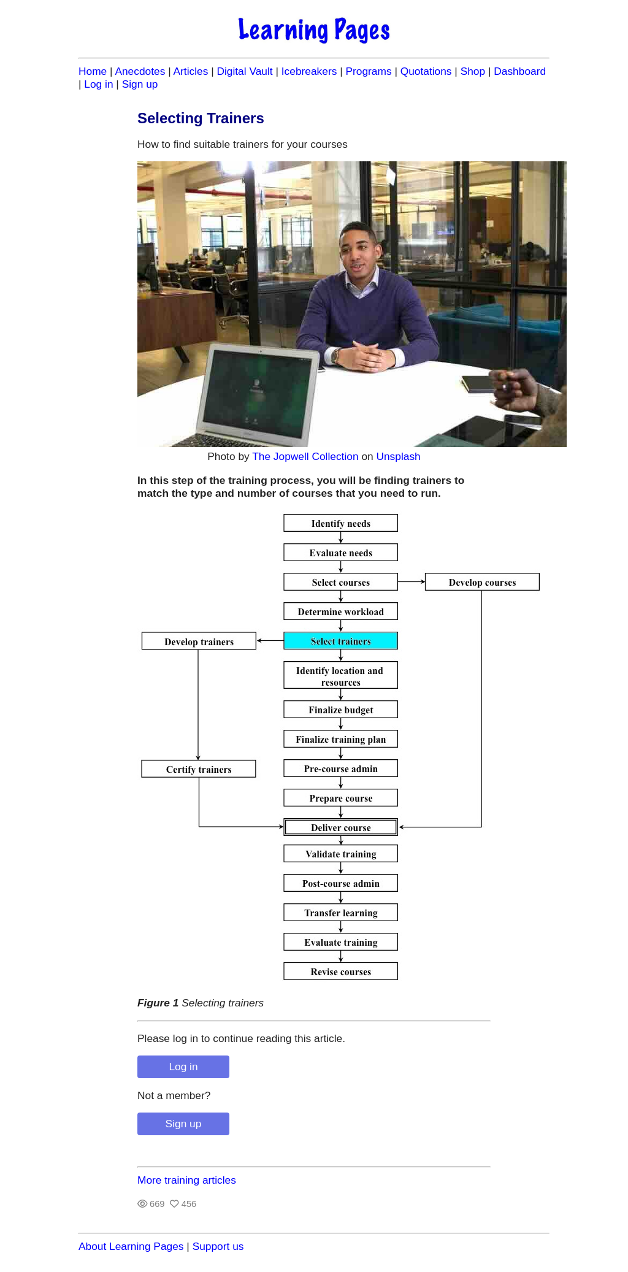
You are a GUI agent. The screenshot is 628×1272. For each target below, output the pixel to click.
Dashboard (520, 71)
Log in (98, 84)
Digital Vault (244, 71)
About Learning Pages (131, 1246)
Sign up (140, 84)
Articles (191, 71)
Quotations (426, 71)
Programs (368, 71)
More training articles (186, 1180)
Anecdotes (140, 71)
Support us (218, 1246)
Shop (473, 71)
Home (92, 71)
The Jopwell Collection (305, 456)
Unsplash (398, 456)
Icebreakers (309, 71)
